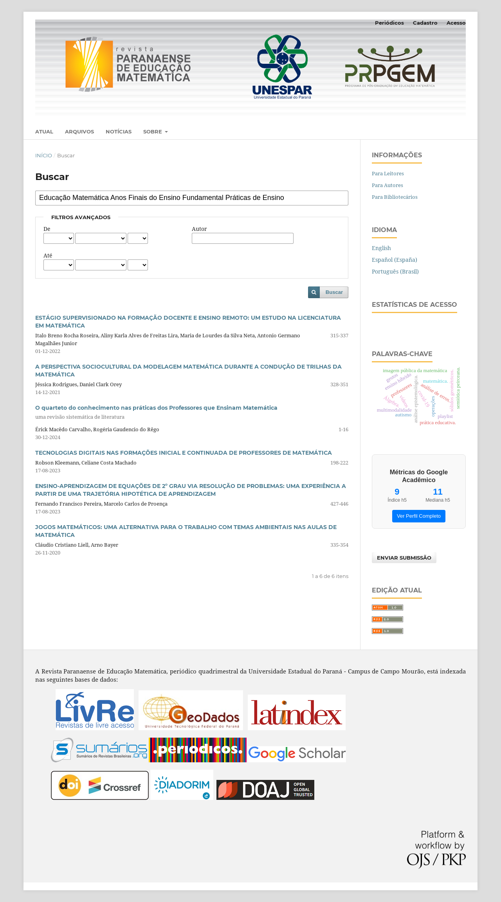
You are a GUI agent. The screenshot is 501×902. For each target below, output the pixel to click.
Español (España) (394, 259)
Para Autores (387, 185)
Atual (44, 131)
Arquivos (79, 131)
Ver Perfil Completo (419, 516)
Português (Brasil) (395, 271)
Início (43, 155)
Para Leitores (388, 173)
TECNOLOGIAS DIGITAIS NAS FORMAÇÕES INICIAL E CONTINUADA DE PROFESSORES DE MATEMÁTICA (183, 452)
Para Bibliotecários (395, 196)
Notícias (119, 131)
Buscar (334, 292)
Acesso (456, 23)
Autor (199, 228)
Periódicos (389, 23)
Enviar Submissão (404, 558)
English (381, 248)
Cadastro (425, 23)
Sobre (153, 131)
